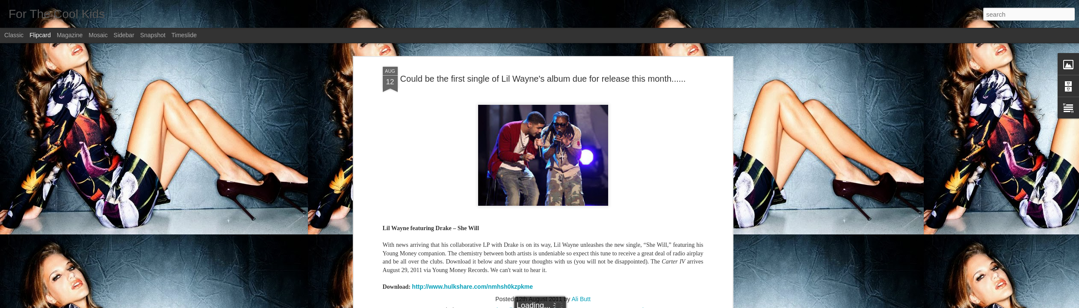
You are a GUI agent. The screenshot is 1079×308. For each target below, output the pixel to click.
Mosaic (98, 35)
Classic (14, 35)
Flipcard (40, 35)
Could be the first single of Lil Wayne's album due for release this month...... (543, 78)
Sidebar (124, 35)
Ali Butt (580, 299)
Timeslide (184, 35)
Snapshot (153, 35)
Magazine (70, 35)
